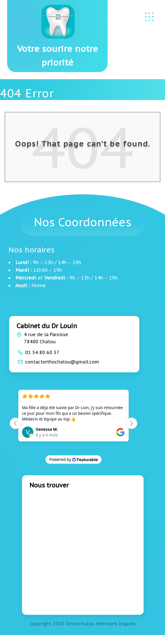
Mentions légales (116, 623)
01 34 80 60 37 (42, 352)
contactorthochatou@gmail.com (62, 362)
